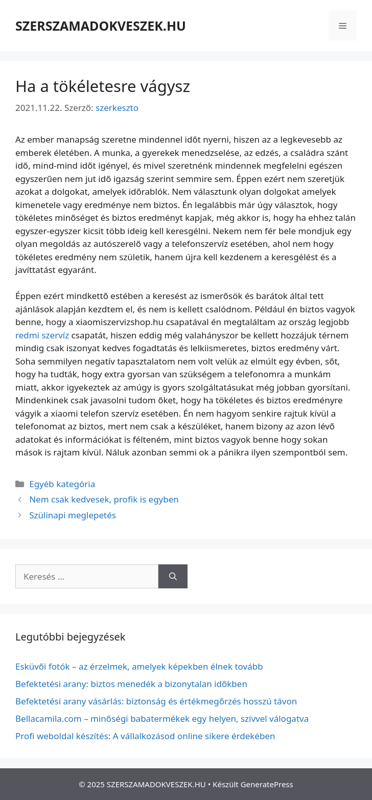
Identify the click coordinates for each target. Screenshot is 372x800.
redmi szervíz (42, 335)
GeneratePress (267, 784)
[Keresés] (173, 576)
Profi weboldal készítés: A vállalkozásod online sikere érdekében (145, 736)
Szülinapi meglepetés (72, 515)
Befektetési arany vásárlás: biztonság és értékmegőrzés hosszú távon (156, 701)
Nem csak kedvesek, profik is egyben (104, 499)
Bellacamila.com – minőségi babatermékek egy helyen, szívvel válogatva (162, 718)
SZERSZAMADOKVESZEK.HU (100, 25)
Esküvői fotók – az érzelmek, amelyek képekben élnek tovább (139, 666)
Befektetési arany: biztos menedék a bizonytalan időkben (131, 684)
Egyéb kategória (62, 484)
